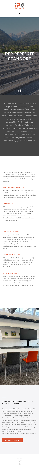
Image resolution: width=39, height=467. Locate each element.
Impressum (20, 460)
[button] (19, 14)
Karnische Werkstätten (12, 440)
